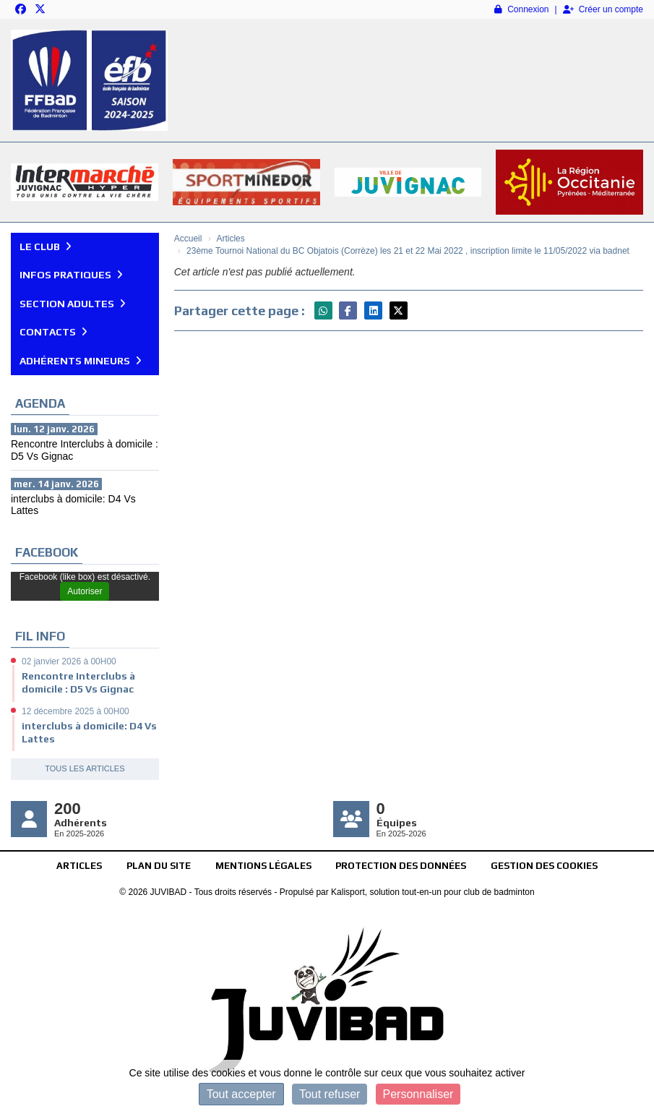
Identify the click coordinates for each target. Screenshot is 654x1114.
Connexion (521, 9)
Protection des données (400, 865)
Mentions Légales (263, 865)
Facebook (46, 552)
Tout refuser (329, 1094)
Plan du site (158, 865)
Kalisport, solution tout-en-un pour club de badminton (433, 892)
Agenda (40, 403)
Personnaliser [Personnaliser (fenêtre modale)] (418, 1094)
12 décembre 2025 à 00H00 (75, 711)
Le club (46, 246)
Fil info (40, 636)
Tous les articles (84, 768)
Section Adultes (73, 303)
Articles (79, 865)
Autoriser (84, 591)
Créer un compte (603, 9)
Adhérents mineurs (81, 361)
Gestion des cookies (544, 865)
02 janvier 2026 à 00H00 (69, 661)
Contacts (53, 332)
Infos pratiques (71, 274)
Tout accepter (241, 1094)
